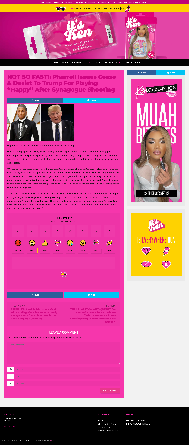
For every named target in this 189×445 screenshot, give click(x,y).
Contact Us (132, 62)
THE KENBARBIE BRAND (136, 420)
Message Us (9, 426)
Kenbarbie (82, 62)
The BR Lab (53, 440)
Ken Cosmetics (106, 62)
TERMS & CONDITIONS (108, 430)
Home (55, 62)
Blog (65, 62)
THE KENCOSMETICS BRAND (138, 424)
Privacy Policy (105, 427)
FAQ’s (100, 420)
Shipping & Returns (107, 424)
